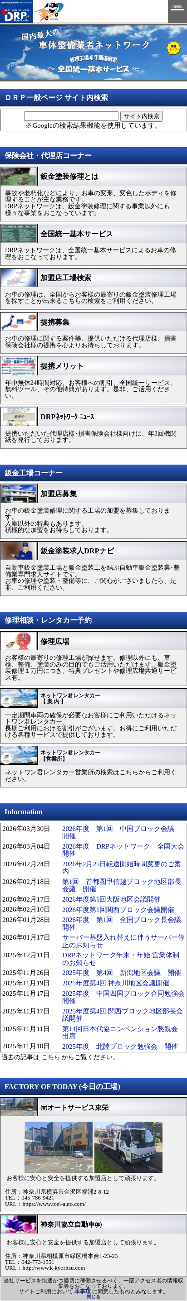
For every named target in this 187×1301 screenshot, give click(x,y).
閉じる (93, 1296)
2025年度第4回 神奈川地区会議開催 (115, 983)
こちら (50, 1057)
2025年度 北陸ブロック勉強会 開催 (120, 1046)
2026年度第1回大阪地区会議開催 (111, 899)
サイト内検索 (141, 116)
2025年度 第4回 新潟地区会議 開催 (121, 972)
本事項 (82, 1291)
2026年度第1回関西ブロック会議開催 (118, 909)
